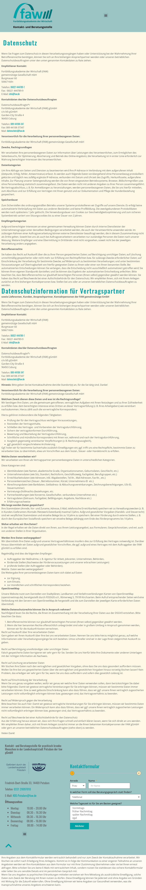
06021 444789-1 (18, 87)
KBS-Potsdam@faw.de (24, 795)
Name (91, 781)
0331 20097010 (22, 789)
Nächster (79, 826)
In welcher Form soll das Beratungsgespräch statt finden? (101, 792)
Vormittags (105, 808)
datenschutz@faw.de (16, 130)
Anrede (74, 781)
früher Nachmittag (105, 811)
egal (105, 818)
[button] (106, 15)
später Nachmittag (105, 814)
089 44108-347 (17, 124)
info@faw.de (14, 94)
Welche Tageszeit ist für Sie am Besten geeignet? (96, 803)
